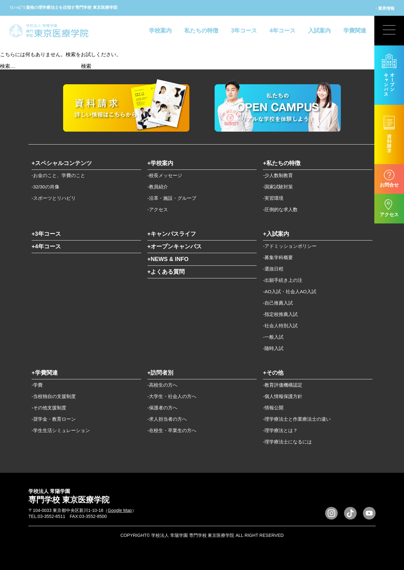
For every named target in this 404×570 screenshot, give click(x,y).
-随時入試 (273, 348)
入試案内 (319, 30)
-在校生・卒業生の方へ (171, 430)
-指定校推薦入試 (280, 314)
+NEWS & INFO (168, 259)
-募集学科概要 (278, 257)
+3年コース (46, 234)
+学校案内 (160, 163)
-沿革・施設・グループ (171, 198)
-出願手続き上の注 (282, 280)
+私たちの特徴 (281, 163)
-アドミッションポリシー (290, 246)
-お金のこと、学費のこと (58, 175)
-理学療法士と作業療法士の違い (297, 419)
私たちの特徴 (201, 30)
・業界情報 (384, 8)
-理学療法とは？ (280, 430)
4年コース (282, 30)
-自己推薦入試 (278, 303)
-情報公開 (273, 407)
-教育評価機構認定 (282, 385)
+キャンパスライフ (171, 234)
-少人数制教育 (278, 175)
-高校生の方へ (162, 385)
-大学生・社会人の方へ (171, 396)
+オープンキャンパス (174, 246)
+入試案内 (276, 234)
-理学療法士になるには (287, 441)
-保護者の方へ (162, 407)
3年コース (244, 30)
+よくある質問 (166, 272)
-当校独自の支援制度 (54, 396)
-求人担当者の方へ (167, 419)
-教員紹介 (157, 186)
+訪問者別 (160, 373)
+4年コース (46, 246)
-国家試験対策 (278, 186)
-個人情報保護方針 (282, 396)
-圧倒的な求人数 (280, 209)
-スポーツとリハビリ (54, 198)
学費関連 (354, 30)
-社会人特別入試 (280, 325)
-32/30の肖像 (45, 186)
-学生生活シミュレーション (61, 430)
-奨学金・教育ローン (54, 419)
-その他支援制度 (49, 407)
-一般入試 (273, 337)
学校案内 (160, 30)
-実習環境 (273, 198)
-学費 (37, 385)
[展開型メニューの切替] (389, 30)
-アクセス (157, 209)
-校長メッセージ (164, 175)
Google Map (120, 510)
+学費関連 (45, 373)
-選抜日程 (273, 268)
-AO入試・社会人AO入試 (289, 291)
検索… (7, 66)
